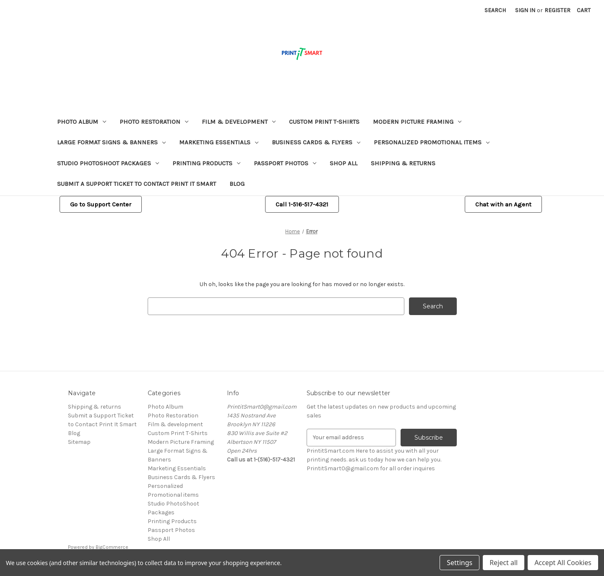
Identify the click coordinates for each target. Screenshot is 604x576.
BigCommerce (112, 547)
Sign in (525, 10)
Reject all (503, 562)
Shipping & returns (403, 163)
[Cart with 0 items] (583, 10)
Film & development (239, 121)
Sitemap (79, 442)
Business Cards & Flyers (316, 142)
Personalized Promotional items (431, 142)
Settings (459, 562)
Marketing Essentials (218, 142)
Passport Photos (285, 163)
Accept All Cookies (562, 562)
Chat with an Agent (503, 204)
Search (495, 10)
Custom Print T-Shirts (324, 121)
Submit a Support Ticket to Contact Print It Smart (136, 184)
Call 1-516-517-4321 (302, 204)
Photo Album (81, 121)
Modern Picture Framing (417, 121)
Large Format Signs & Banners (111, 142)
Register (557, 10)
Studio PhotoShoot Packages (108, 163)
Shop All (343, 163)
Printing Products (206, 163)
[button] (101, 204)
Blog (237, 184)
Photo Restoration (154, 121)
